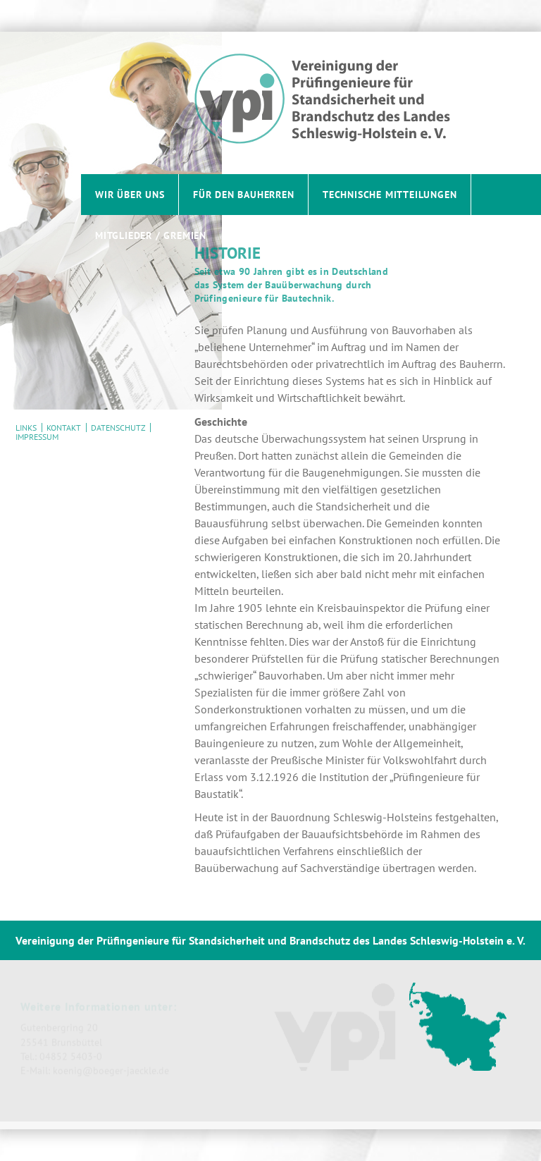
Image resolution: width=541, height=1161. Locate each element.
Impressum (36, 436)
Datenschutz (118, 427)
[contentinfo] (270, 1025)
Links (26, 427)
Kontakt (63, 427)
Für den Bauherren (243, 194)
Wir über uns (130, 194)
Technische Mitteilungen (389, 194)
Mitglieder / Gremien (150, 235)
